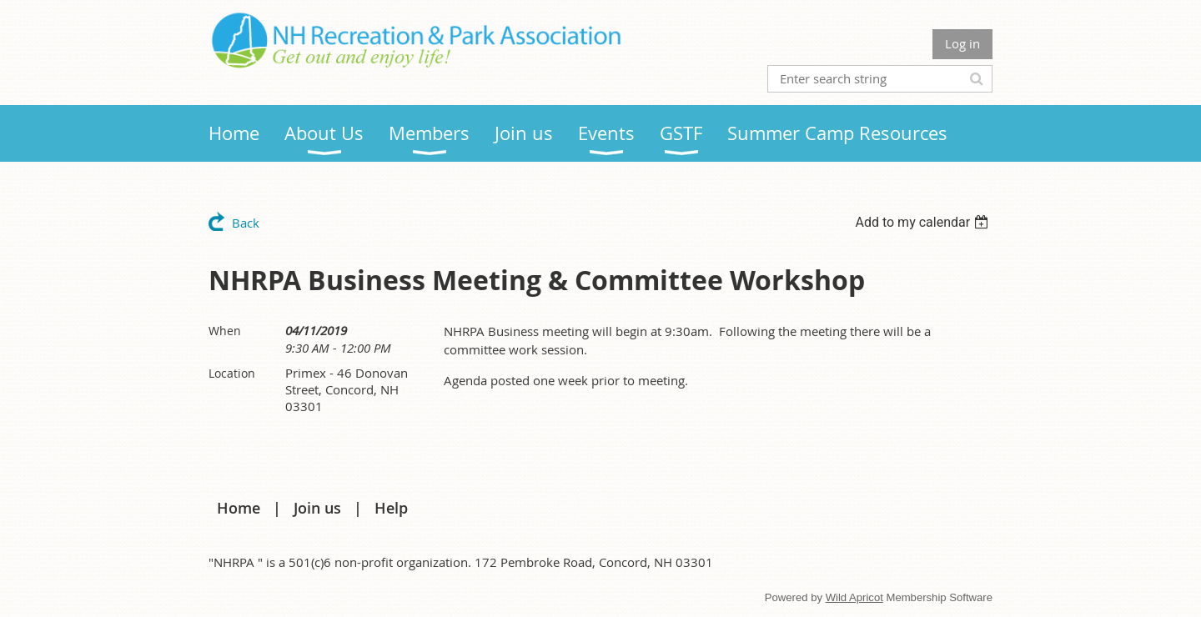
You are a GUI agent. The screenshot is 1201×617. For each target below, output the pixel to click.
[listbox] (923, 222)
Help (391, 508)
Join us (317, 508)
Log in (962, 43)
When (225, 331)
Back (245, 222)
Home (238, 508)
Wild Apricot (854, 597)
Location (232, 373)
